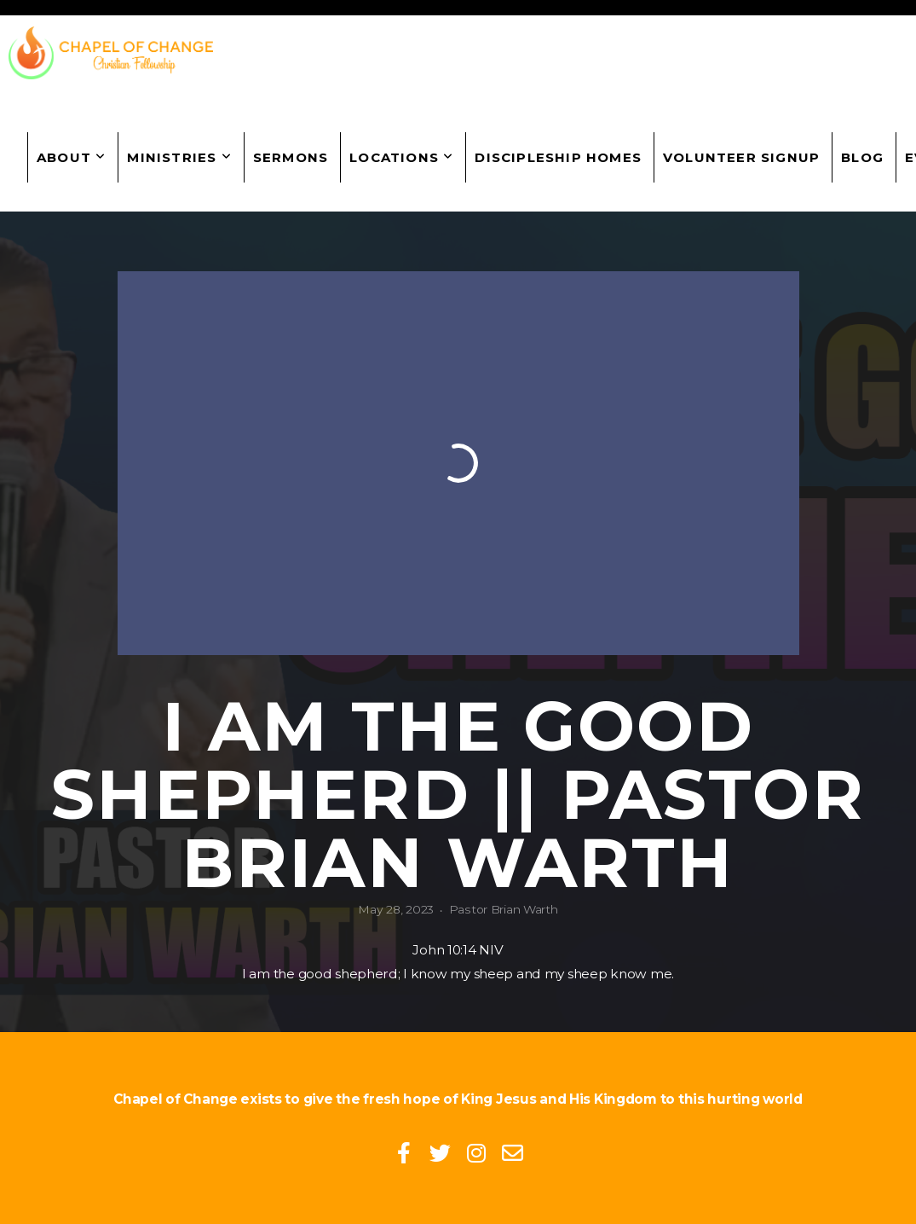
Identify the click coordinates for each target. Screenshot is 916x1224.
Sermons (290, 157)
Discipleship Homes (558, 157)
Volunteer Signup (741, 157)
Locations (401, 157)
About (71, 157)
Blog (862, 157)
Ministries (179, 157)
